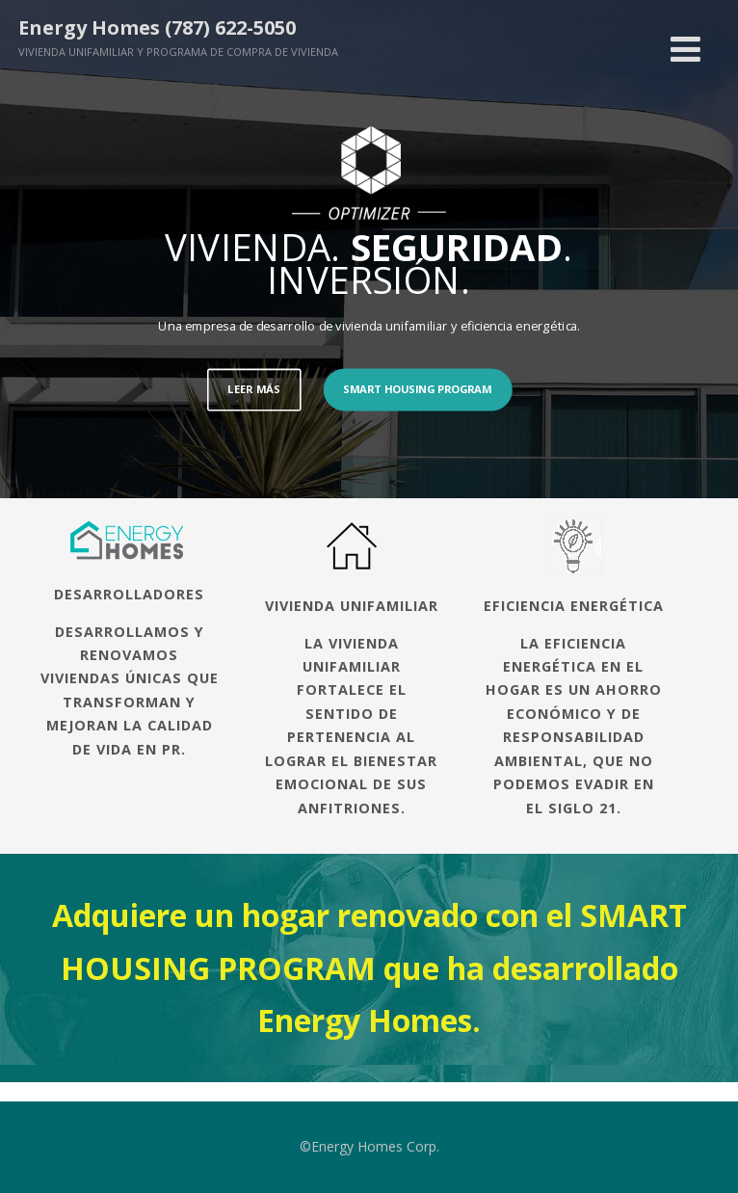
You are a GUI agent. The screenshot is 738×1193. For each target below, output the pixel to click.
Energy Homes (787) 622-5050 (157, 27)
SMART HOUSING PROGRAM (417, 389)
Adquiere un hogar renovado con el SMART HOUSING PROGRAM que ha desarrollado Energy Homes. (369, 967)
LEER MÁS (253, 389)
